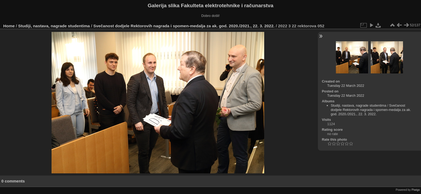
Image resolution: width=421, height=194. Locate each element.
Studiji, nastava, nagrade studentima (54, 26)
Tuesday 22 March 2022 (345, 86)
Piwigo (416, 189)
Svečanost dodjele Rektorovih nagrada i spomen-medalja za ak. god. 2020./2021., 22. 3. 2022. (183, 26)
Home (9, 26)
